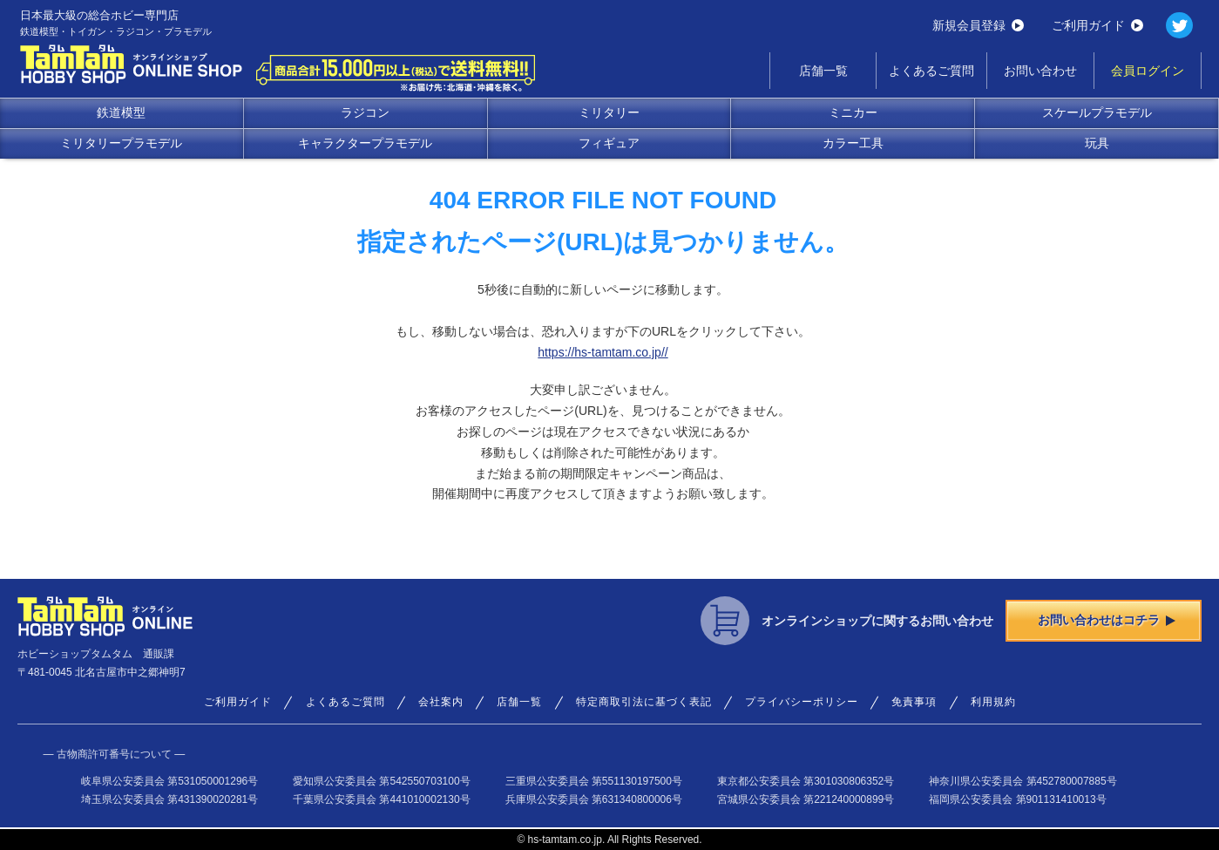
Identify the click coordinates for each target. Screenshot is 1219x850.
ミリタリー (609, 112)
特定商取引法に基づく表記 (644, 702)
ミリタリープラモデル (121, 143)
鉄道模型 (121, 112)
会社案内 (441, 702)
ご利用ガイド (1097, 25)
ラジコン (365, 112)
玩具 (1097, 143)
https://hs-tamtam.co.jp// (602, 352)
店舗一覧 (823, 71)
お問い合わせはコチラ (1106, 620)
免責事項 (914, 702)
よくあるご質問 (931, 71)
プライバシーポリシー (801, 702)
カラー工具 (853, 143)
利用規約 (993, 702)
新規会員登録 (978, 25)
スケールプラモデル (1097, 112)
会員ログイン (1147, 71)
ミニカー (853, 112)
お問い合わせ (1040, 71)
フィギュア (609, 143)
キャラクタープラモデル (365, 143)
